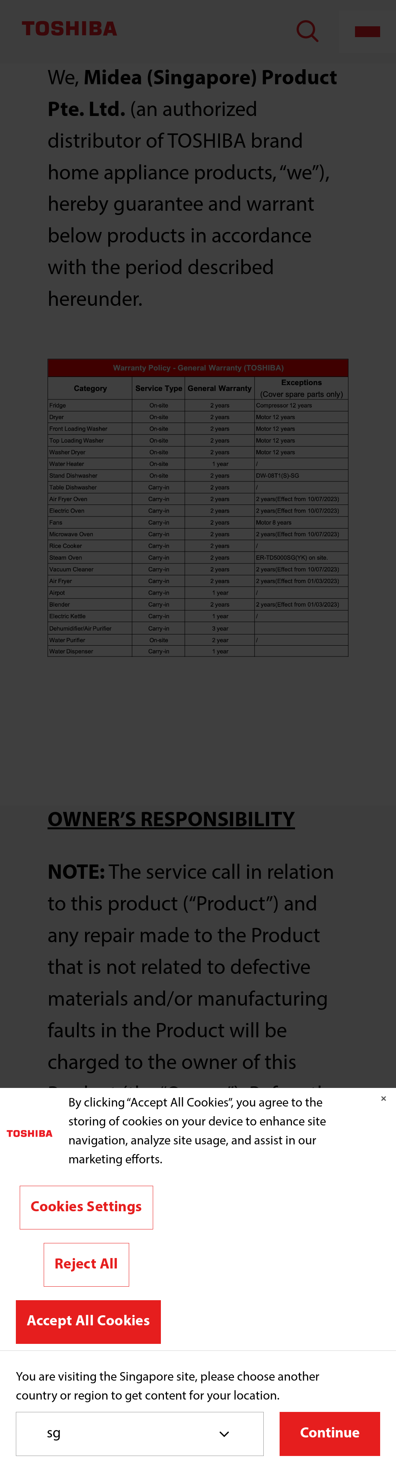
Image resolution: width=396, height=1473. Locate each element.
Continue (330, 1433)
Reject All (86, 1264)
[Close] (383, 1098)
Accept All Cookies (88, 1321)
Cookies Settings (86, 1207)
